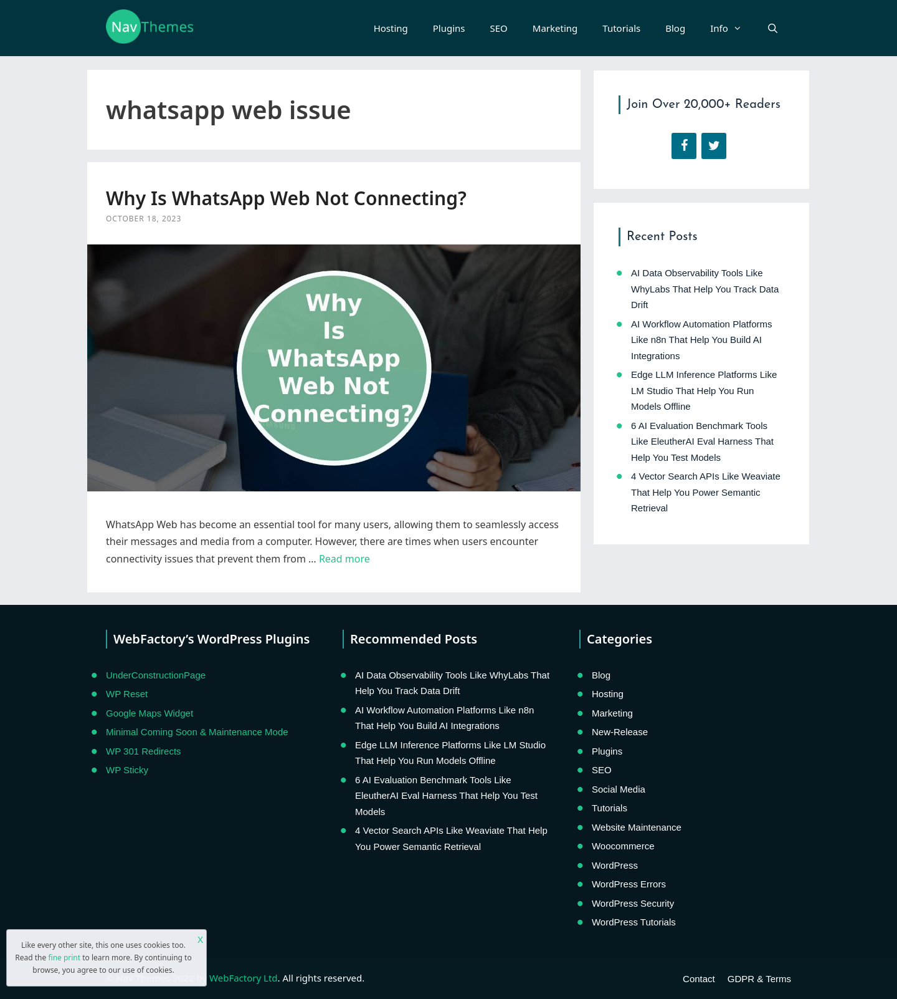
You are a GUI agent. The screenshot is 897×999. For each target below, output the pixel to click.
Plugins (449, 28)
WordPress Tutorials (634, 922)
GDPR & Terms (759, 978)
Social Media (618, 789)
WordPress (615, 865)
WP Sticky (127, 770)
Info (732, 28)
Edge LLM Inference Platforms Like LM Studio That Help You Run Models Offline (704, 390)
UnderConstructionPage (156, 675)
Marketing (555, 28)
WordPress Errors (629, 884)
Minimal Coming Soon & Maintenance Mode (197, 731)
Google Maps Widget (149, 713)
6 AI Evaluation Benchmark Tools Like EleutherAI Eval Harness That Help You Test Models (702, 441)
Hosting (391, 28)
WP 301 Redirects (143, 751)
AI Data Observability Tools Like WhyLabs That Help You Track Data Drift (705, 289)
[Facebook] (684, 146)
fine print (64, 957)
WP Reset (127, 693)
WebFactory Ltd (243, 978)
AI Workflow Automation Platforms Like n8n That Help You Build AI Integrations (701, 340)
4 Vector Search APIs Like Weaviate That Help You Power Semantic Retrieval (706, 492)
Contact (699, 978)
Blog (675, 28)
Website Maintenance (636, 827)
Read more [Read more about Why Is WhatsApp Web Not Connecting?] (344, 559)
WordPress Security (633, 903)
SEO (499, 28)
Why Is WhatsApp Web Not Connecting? (286, 198)
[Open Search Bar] (772, 28)
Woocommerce (623, 846)
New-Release (620, 731)
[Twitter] (713, 146)
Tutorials (621, 28)
